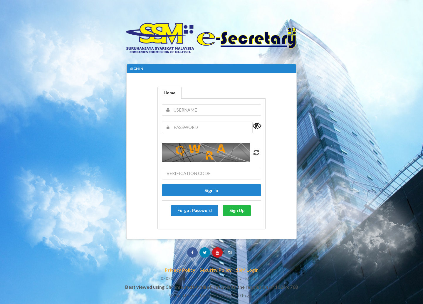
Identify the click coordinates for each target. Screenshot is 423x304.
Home (169, 92)
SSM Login (247, 270)
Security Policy (215, 270)
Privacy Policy (180, 270)
